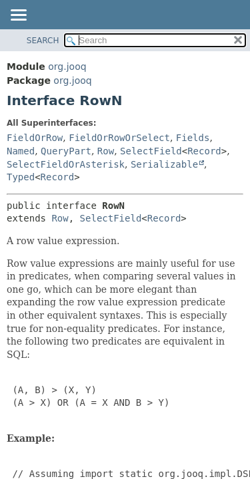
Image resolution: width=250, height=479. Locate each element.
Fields (193, 137)
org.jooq (67, 66)
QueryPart (66, 151)
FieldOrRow (35, 137)
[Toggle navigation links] (18, 16)
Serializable (164, 164)
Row (105, 151)
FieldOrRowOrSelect (119, 137)
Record (204, 151)
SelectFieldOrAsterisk (66, 164)
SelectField (151, 151)
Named (21, 151)
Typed (21, 177)
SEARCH (43, 40)
